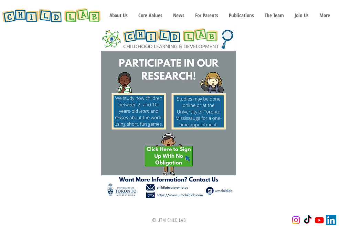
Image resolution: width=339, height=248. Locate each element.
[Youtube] (319, 220)
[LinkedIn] (331, 220)
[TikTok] (308, 220)
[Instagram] (296, 220)
